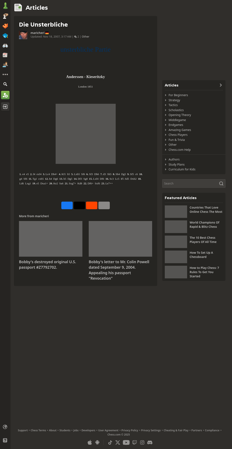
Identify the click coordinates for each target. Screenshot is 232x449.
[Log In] (5, 106)
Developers (88, 430)
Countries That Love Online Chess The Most (206, 209)
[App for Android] (97, 442)
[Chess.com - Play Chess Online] (5, 6)
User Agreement (108, 430)
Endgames (176, 125)
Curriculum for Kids (182, 169)
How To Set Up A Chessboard (201, 255)
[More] (5, 74)
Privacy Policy (129, 430)
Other (85, 36)
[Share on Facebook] (67, 205)
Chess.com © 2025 (118, 434)
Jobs (76, 430)
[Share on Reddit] (91, 205)
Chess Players (178, 135)
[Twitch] (134, 442)
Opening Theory (180, 115)
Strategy (174, 100)
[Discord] (149, 442)
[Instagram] (142, 442)
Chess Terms (38, 430)
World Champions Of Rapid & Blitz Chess (204, 224)
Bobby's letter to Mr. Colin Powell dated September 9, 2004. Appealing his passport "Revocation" (119, 269)
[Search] (5, 84)
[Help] (5, 440)
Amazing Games (180, 130)
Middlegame (177, 120)
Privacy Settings (151, 430)
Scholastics (176, 110)
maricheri (37, 33)
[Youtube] (126, 442)
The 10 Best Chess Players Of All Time (203, 240)
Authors (174, 159)
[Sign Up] (5, 95)
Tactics (173, 105)
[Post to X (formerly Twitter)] (79, 205)
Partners (196, 430)
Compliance (212, 430)
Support (23, 430)
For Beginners (178, 95)
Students (64, 430)
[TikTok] (110, 442)
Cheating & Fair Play (176, 430)
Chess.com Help (180, 150)
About (53, 430)
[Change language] (5, 426)
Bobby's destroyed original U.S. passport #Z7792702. (47, 264)
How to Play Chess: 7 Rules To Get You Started (204, 272)
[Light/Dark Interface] (5, 433)
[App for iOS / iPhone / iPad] (89, 442)
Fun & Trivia (177, 140)
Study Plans (177, 164)
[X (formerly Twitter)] (117, 442)
